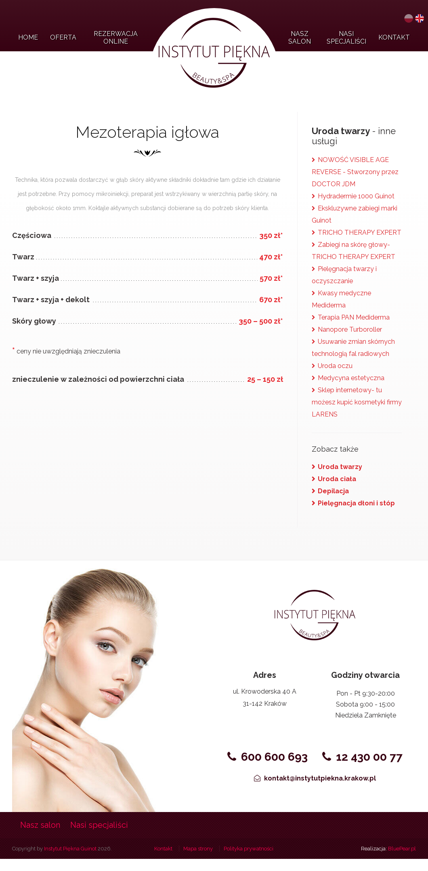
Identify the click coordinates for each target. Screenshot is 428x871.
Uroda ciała (337, 479)
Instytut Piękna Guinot (70, 849)
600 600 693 (267, 757)
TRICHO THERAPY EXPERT (359, 232)
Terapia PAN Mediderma (354, 317)
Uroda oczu (335, 366)
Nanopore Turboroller (350, 329)
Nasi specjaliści (99, 825)
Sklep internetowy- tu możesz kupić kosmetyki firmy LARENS (357, 402)
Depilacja (333, 491)
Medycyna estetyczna (351, 378)
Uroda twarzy (340, 467)
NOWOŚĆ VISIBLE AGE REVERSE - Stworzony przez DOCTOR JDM (355, 172)
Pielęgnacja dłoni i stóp (356, 503)
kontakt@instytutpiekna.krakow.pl (315, 778)
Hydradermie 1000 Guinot (356, 196)
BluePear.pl (402, 849)
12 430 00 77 (363, 757)
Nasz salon (40, 825)
